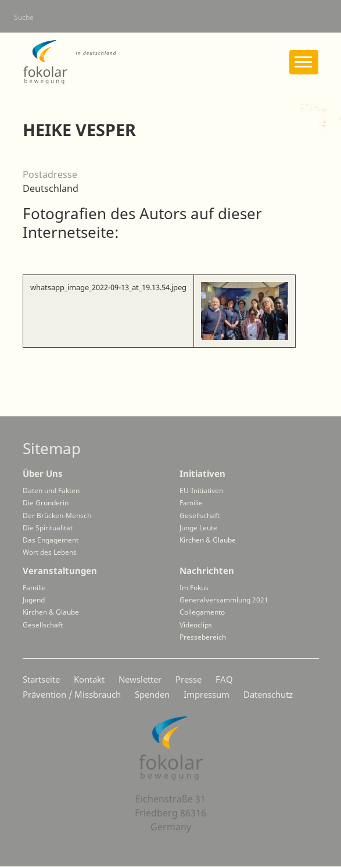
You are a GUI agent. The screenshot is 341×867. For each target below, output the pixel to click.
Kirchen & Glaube (208, 540)
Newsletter (140, 679)
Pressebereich (203, 637)
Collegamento (202, 612)
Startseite (41, 679)
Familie (191, 503)
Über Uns (43, 473)
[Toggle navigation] (303, 62)
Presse (188, 679)
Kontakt (89, 679)
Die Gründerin (46, 503)
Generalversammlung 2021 (224, 600)
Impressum (206, 694)
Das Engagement (50, 540)
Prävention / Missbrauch (72, 694)
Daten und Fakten (51, 490)
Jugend (34, 600)
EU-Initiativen (201, 490)
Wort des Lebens (50, 552)
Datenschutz (268, 694)
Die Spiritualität (48, 528)
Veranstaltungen (60, 570)
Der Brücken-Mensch (57, 515)
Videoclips (196, 625)
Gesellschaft (200, 515)
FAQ (224, 679)
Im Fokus (194, 588)
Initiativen (202, 473)
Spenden (152, 694)
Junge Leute (198, 528)
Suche (24, 17)
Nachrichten (207, 570)
